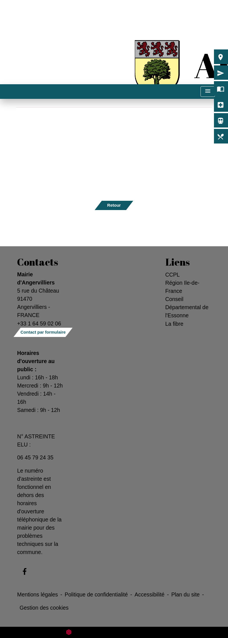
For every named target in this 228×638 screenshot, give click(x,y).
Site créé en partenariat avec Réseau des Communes (114, 632)
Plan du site (185, 594)
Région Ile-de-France (182, 287)
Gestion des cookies (44, 608)
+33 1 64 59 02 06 (39, 323)
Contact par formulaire (43, 332)
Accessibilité (149, 594)
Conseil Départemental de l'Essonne (187, 307)
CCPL (172, 275)
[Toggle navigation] (207, 91)
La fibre (174, 324)
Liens (177, 262)
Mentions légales (37, 594)
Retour (114, 205)
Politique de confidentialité (96, 594)
